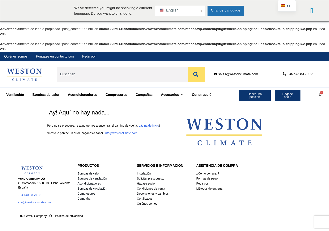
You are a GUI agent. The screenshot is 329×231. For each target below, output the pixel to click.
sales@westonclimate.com (238, 74)
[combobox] (121, 74)
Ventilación (15, 94)
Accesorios (172, 94)
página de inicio (149, 125)
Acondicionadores (82, 94)
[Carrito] (320, 94)
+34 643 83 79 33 (300, 74)
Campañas (144, 94)
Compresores (116, 94)
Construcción (203, 94)
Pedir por (89, 56)
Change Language (225, 10)
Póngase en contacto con (55, 56)
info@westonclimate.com (121, 133)
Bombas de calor (45, 94)
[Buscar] (196, 74)
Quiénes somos (15, 56)
